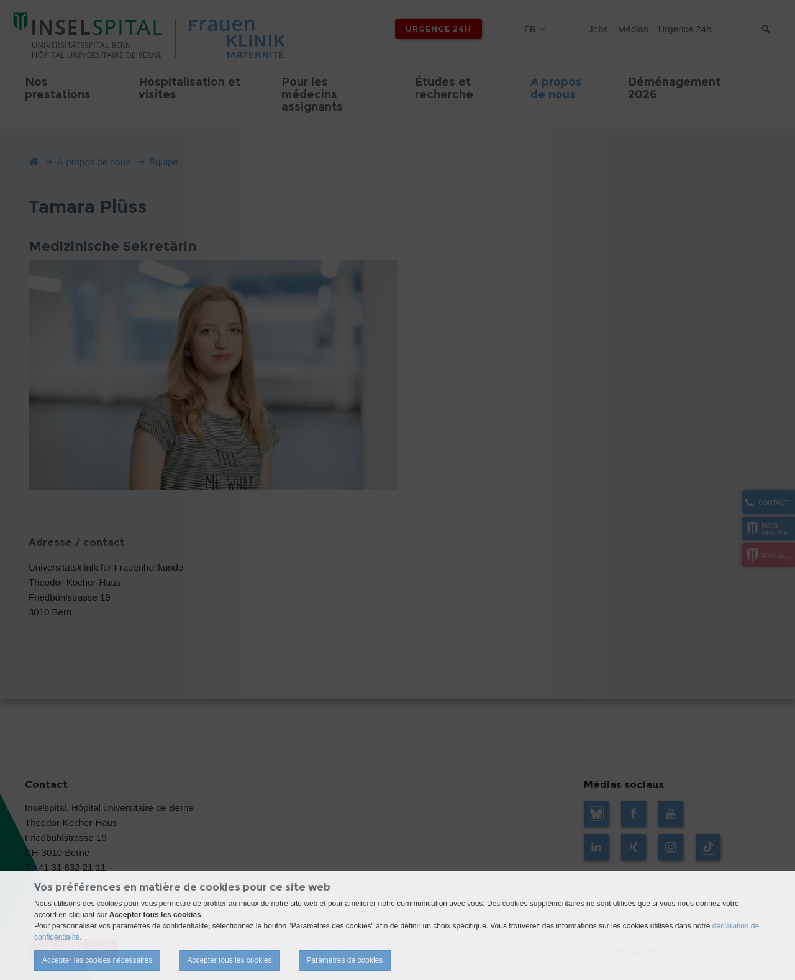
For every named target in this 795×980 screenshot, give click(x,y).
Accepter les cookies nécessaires (97, 960)
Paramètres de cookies (345, 960)
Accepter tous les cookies (229, 960)
